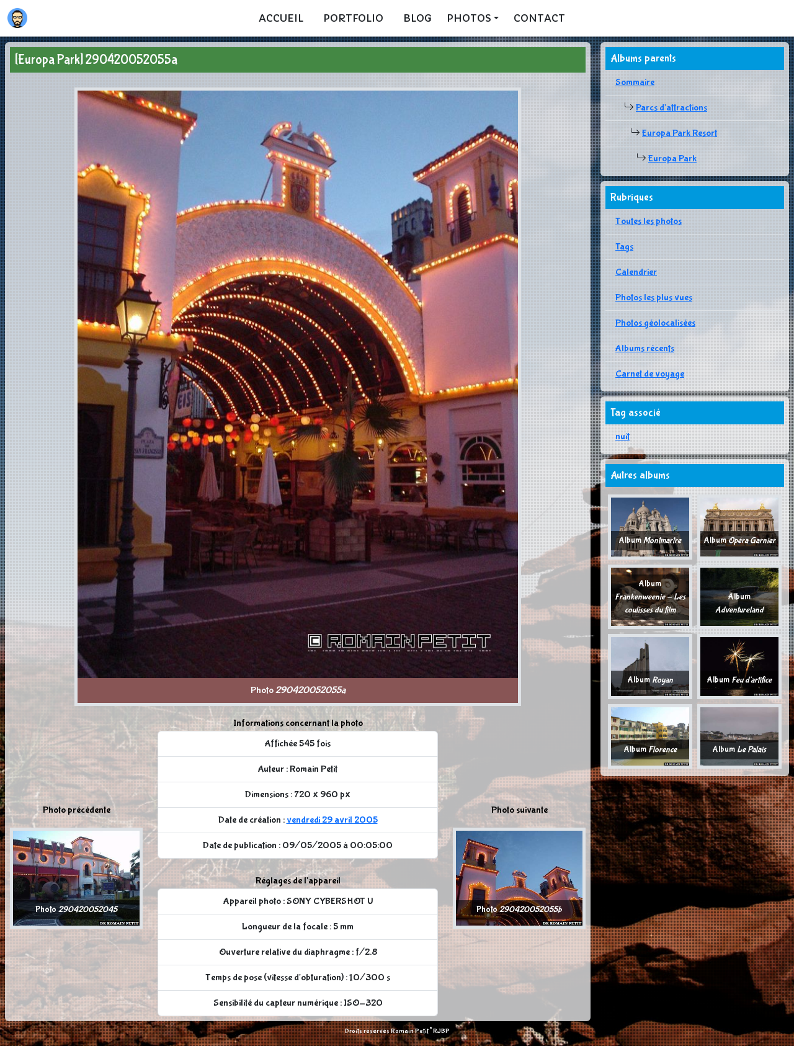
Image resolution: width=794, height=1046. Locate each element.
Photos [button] (469, 18)
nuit (622, 436)
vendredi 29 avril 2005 (332, 820)
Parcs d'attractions (671, 108)
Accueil (281, 18)
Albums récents (644, 348)
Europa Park (672, 158)
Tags (624, 247)
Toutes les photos (648, 221)
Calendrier (636, 272)
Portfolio (353, 18)
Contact (539, 18)
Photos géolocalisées (655, 323)
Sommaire (634, 82)
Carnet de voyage (649, 374)
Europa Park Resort (679, 133)
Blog (417, 18)
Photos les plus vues (653, 297)
